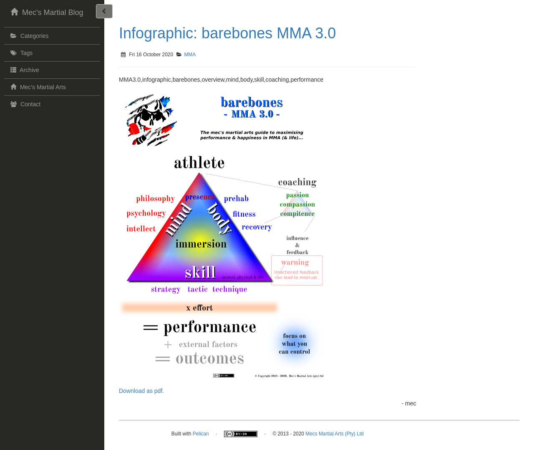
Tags (20, 53)
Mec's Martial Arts (37, 87)
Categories (28, 36)
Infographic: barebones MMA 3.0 (227, 33)
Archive (23, 70)
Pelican (201, 434)
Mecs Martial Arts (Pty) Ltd (334, 434)
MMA (190, 55)
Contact (24, 104)
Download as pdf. (141, 391)
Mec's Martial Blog (45, 12)
